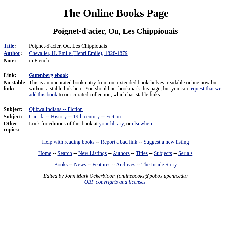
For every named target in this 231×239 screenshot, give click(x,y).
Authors (121, 153)
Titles (142, 153)
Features (101, 164)
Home (44, 153)
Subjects (163, 153)
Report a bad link (119, 142)
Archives (125, 164)
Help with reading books (68, 142)
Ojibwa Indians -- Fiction (56, 109)
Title (9, 46)
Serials (185, 153)
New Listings (92, 153)
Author (12, 53)
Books (61, 164)
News (80, 164)
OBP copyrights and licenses (114, 182)
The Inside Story (159, 164)
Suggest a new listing (166, 142)
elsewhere (142, 123)
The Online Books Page (115, 13)
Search (65, 153)
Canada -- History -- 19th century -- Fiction (75, 116)
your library (111, 123)
